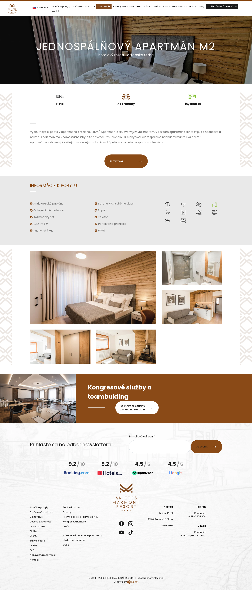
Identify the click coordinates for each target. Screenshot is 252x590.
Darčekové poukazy (83, 5)
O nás (66, 526)
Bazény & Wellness (123, 5)
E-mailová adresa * (142, 436)
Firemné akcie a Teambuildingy (80, 516)
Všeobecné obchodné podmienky (82, 535)
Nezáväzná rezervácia (224, 5)
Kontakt (56, 10)
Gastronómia (143, 5)
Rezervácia (116, 160)
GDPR (66, 545)
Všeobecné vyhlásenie (150, 578)
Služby (157, 5)
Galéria (193, 5)
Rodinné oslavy (71, 507)
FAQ (202, 5)
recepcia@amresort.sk (193, 535)
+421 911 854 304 (197, 516)
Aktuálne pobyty (61, 5)
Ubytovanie (104, 5)
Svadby (67, 512)
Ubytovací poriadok (74, 540)
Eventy (166, 5)
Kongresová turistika (74, 521)
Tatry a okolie (179, 5)
